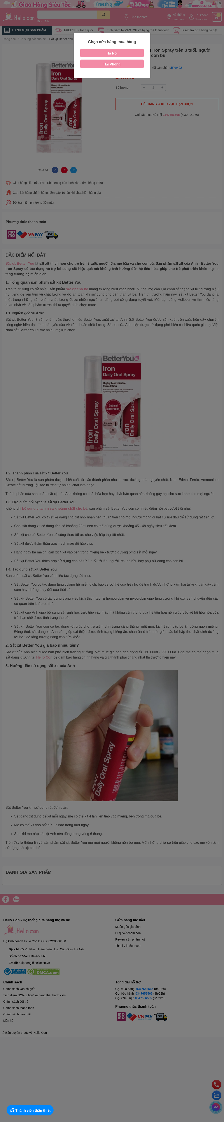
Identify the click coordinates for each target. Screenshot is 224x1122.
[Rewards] (30, 1110)
